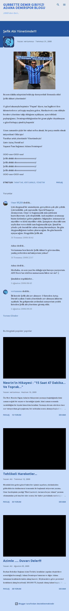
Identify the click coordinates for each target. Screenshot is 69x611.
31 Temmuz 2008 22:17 (22, 257)
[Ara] (58, 4)
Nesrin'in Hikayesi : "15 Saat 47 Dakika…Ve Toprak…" (34, 384)
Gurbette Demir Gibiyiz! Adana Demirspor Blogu (24, 6)
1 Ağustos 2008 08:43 (21, 283)
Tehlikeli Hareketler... (20, 474)
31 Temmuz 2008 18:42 (22, 237)
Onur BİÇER (17, 202)
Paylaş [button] (59, 182)
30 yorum (16, 502)
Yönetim (40, 182)
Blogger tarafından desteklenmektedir (34, 603)
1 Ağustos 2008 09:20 (21, 309)
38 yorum (16, 589)
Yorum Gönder (10, 315)
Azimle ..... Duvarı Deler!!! (22, 561)
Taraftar (18, 182)
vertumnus (16, 291)
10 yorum (16, 415)
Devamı (62, 415)
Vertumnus (29, 182)
